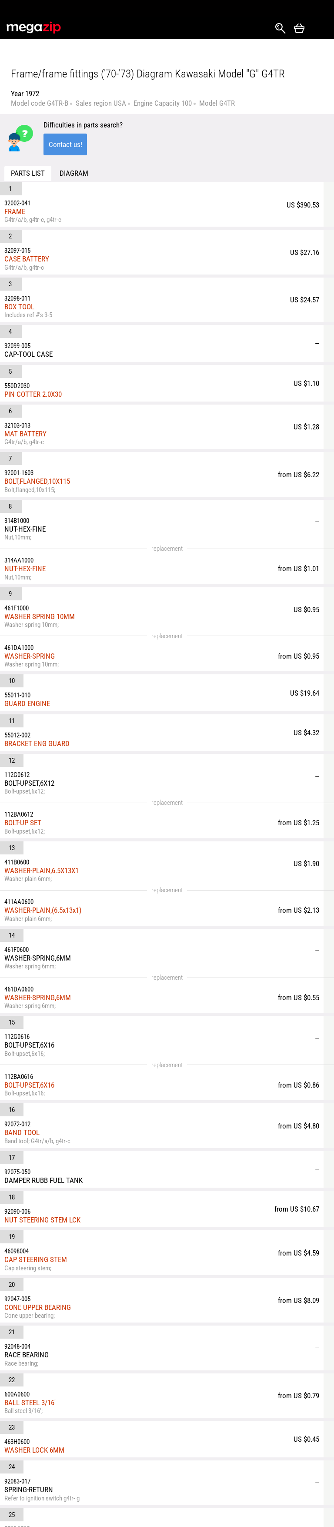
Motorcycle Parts (216, 1453)
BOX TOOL (63, 242)
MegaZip (34, 27)
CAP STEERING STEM (79, 832)
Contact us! (65, 144)
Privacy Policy (150, 1477)
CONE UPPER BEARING (81, 858)
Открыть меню (319, 28)
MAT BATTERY (69, 314)
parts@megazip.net (84, 1408)
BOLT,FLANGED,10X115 (81, 340)
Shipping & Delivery (88, 1442)
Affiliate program (142, 1496)
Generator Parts (282, 1461)
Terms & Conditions (88, 1481)
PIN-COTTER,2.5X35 (76, 986)
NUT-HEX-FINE (68, 398)
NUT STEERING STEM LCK (86, 812)
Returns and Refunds (147, 1442)
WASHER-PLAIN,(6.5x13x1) (86, 618)
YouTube (18, 1466)
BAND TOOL (65, 761)
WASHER (61, 1092)
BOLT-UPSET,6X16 (73, 734)
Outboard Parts (281, 1477)
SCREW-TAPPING (72, 1118)
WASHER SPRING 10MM (83, 425)
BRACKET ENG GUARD (80, 507)
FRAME (58, 190)
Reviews (142, 1461)
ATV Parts (206, 1468)
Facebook (18, 1450)
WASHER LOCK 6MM (78, 939)
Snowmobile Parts (218, 1483)
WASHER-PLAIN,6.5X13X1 (85, 586)
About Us (86, 1461)
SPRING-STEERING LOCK (83, 1039)
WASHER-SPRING (73, 456)
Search (280, 28)
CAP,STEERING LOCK (77, 1065)
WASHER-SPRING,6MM (81, 676)
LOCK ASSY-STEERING (80, 1012)
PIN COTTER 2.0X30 (76, 293)
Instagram (33, 1450)
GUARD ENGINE (71, 485)
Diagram (74, 173)
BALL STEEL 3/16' (73, 911)
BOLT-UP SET (66, 560)
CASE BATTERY (70, 216)
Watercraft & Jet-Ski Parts (284, 1442)
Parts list (28, 173)
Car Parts (205, 1437)
